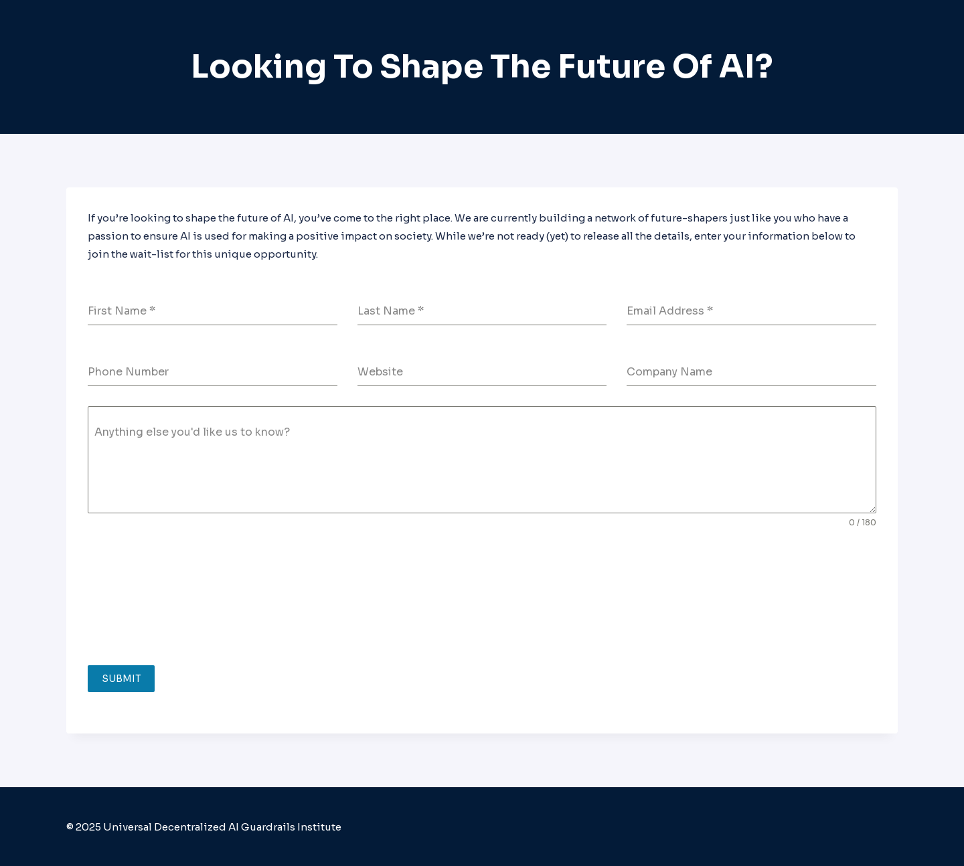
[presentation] (142, 597)
